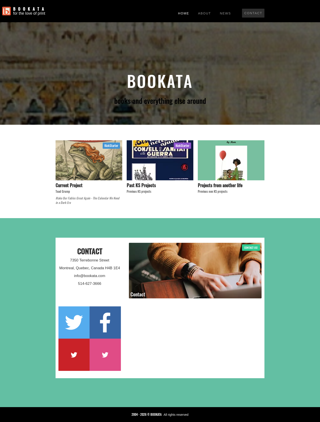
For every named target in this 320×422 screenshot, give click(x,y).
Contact (253, 13)
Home (183, 13)
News (225, 13)
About (204, 13)
